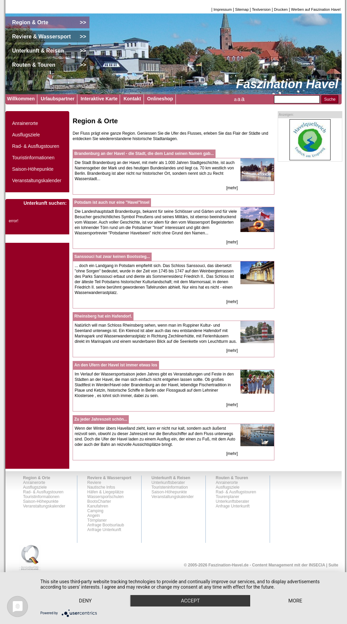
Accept (190, 601)
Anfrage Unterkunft (104, 529)
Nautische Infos (101, 487)
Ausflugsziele (26, 134)
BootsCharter (99, 501)
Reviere (94, 482)
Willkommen (21, 98)
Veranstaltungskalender (36, 180)
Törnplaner (97, 520)
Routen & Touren (232, 477)
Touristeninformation (170, 487)
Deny (85, 601)
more (295, 601)
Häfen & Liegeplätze (105, 492)
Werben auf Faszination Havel (316, 9)
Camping (95, 510)
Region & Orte (36, 477)
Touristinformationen (33, 157)
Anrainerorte (25, 123)
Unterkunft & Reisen (171, 477)
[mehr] (232, 188)
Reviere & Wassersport (109, 477)
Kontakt (132, 98)
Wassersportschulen (105, 496)
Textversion (261, 9)
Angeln (93, 515)
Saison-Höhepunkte (32, 169)
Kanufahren (97, 506)
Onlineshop (160, 98)
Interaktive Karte (99, 98)
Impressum (223, 9)
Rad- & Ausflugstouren (35, 146)
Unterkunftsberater (168, 482)
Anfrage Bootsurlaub (105, 525)
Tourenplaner (227, 496)
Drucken (281, 9)
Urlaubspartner (57, 98)
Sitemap (241, 9)
